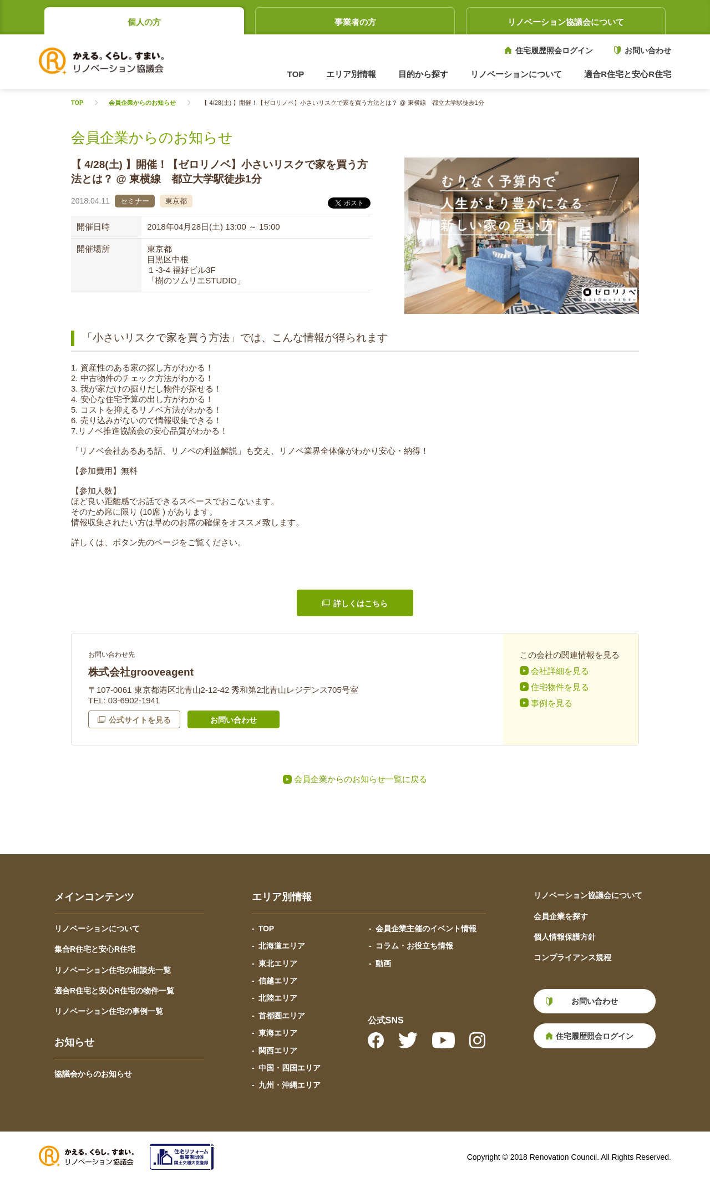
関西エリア (277, 1050)
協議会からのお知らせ (93, 1073)
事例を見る (551, 703)
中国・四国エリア (289, 1067)
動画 (383, 963)
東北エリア (277, 963)
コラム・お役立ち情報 (414, 945)
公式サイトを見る (140, 720)
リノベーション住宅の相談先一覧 (112, 970)
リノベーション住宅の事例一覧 (108, 1011)
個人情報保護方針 (565, 936)
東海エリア (277, 1032)
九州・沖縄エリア (289, 1084)
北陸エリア (277, 997)
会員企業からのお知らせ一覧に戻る (360, 779)
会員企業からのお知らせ (142, 103)
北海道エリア (281, 945)
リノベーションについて (97, 928)
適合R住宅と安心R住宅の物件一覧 (114, 990)
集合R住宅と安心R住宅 (94, 949)
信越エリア (277, 980)
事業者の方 (355, 22)
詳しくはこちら (360, 603)
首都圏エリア (281, 1015)
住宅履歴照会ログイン (554, 50)
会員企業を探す (561, 916)
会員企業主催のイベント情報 (426, 928)
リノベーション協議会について (566, 22)
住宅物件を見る (560, 687)
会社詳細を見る (560, 671)
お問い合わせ (648, 50)
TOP (296, 74)
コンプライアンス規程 (572, 957)
